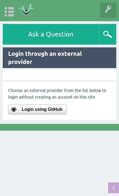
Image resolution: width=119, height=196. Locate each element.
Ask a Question (50, 34)
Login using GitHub (42, 109)
